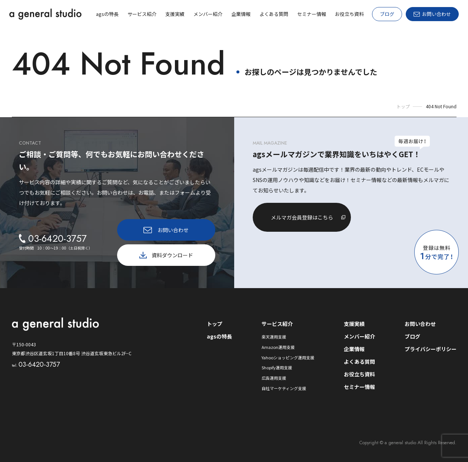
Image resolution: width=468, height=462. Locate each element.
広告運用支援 (274, 378)
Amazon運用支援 (278, 347)
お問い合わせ (420, 323)
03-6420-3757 (36, 364)
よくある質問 (359, 361)
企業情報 (354, 349)
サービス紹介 (277, 323)
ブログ (387, 13)
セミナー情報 (359, 386)
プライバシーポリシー (431, 349)
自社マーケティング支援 (284, 388)
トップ (214, 323)
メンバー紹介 (359, 336)
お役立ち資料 (359, 374)
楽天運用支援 (274, 337)
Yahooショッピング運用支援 (288, 357)
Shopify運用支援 (277, 367)
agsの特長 (219, 336)
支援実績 (354, 323)
